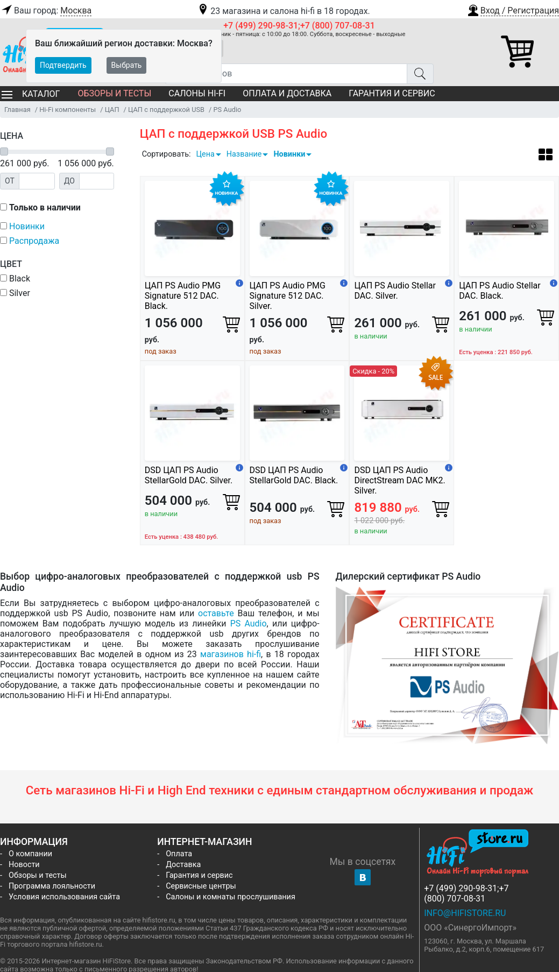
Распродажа (34, 241)
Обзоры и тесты (114, 93)
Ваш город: (45, 10)
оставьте (216, 613)
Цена (205, 154)
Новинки (289, 154)
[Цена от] (37, 181)
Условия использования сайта (64, 896)
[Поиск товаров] (286, 74)
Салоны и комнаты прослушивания (230, 896)
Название (244, 154)
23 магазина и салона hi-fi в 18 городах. (283, 11)
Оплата (179, 853)
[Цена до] (96, 181)
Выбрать (126, 65)
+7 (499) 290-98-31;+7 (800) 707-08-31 (299, 25)
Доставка (183, 864)
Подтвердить (63, 65)
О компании (30, 853)
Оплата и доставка (287, 93)
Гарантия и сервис (392, 93)
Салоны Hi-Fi (196, 93)
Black (15, 278)
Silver (15, 293)
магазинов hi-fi (230, 654)
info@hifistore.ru (465, 913)
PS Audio (248, 623)
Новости (24, 864)
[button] (512, 9)
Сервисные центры (201, 886)
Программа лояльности (52, 886)
